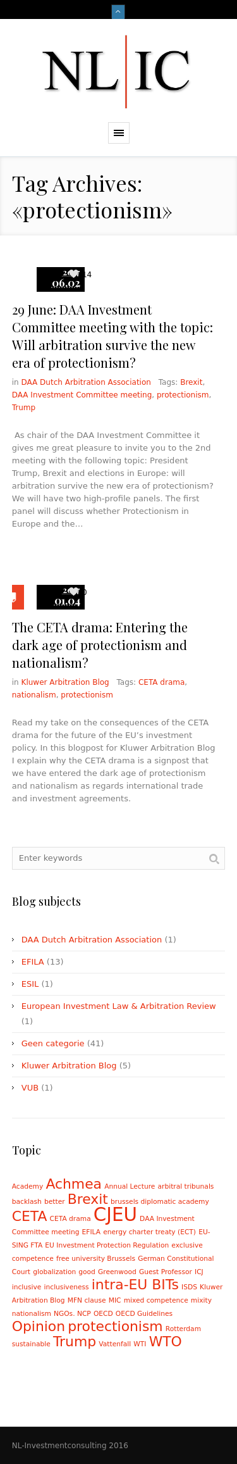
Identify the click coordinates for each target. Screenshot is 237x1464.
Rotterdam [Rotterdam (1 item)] (183, 1329)
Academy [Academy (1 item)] (28, 1186)
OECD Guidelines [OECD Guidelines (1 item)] (144, 1314)
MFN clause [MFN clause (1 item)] (87, 1300)
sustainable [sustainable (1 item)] (31, 1344)
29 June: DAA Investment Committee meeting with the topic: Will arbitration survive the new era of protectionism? (112, 336)
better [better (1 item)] (54, 1202)
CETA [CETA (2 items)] (29, 1216)
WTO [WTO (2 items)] (165, 1341)
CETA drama (161, 682)
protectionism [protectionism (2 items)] (115, 1326)
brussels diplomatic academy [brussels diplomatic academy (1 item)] (160, 1202)
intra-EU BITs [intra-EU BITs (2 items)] (135, 1284)
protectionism (183, 395)
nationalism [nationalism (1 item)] (31, 1314)
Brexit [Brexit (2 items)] (88, 1199)
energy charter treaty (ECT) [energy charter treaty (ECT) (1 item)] (149, 1232)
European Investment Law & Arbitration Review (118, 1006)
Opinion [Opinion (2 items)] (38, 1326)
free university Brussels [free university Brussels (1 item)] (95, 1258)
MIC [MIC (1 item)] (115, 1300)
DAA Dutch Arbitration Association (86, 382)
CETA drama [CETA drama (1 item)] (70, 1219)
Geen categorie (53, 1043)
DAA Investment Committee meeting (82, 395)
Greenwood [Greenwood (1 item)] (117, 1272)
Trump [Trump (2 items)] (74, 1341)
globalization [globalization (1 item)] (54, 1272)
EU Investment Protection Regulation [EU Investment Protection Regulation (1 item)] (107, 1245)
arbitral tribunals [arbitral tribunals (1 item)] (186, 1186)
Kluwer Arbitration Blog (65, 682)
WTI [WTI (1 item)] (139, 1344)
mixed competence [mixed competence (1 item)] (156, 1300)
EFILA (32, 962)
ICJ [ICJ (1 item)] (199, 1272)
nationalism (34, 695)
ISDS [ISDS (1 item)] (189, 1287)
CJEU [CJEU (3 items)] (115, 1214)
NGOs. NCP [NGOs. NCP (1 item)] (72, 1314)
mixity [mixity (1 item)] (201, 1300)
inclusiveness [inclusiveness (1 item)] (66, 1287)
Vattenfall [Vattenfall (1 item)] (115, 1344)
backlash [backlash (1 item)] (27, 1202)
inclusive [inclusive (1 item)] (27, 1287)
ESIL (30, 984)
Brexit (191, 382)
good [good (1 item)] (86, 1272)
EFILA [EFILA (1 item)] (91, 1232)
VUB (30, 1087)
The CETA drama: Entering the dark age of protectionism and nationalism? (100, 644)
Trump (23, 407)
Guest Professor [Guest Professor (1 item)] (165, 1272)
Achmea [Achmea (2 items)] (74, 1184)
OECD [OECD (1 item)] (103, 1314)
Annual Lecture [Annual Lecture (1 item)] (129, 1186)
